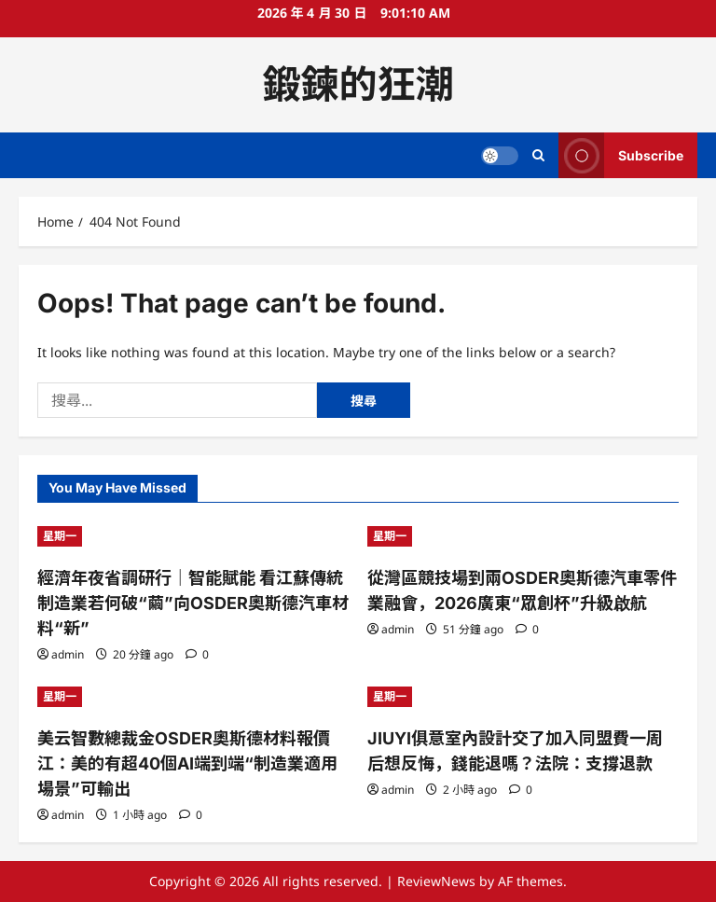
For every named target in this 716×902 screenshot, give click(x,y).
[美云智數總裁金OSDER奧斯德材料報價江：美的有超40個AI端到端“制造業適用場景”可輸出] (193, 697)
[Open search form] (538, 155)
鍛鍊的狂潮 (358, 84)
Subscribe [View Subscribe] (620, 155)
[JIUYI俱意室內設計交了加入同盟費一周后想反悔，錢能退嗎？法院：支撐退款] (523, 697)
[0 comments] (197, 654)
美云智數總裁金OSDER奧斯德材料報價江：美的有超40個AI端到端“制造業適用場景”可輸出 (187, 763)
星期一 (59, 536)
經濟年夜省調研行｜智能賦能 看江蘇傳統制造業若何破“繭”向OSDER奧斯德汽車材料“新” (193, 603)
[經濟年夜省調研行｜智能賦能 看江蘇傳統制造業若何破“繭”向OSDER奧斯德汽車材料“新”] (193, 536)
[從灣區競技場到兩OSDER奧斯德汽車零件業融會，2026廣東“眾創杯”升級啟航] (523, 536)
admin (67, 654)
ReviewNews (436, 881)
